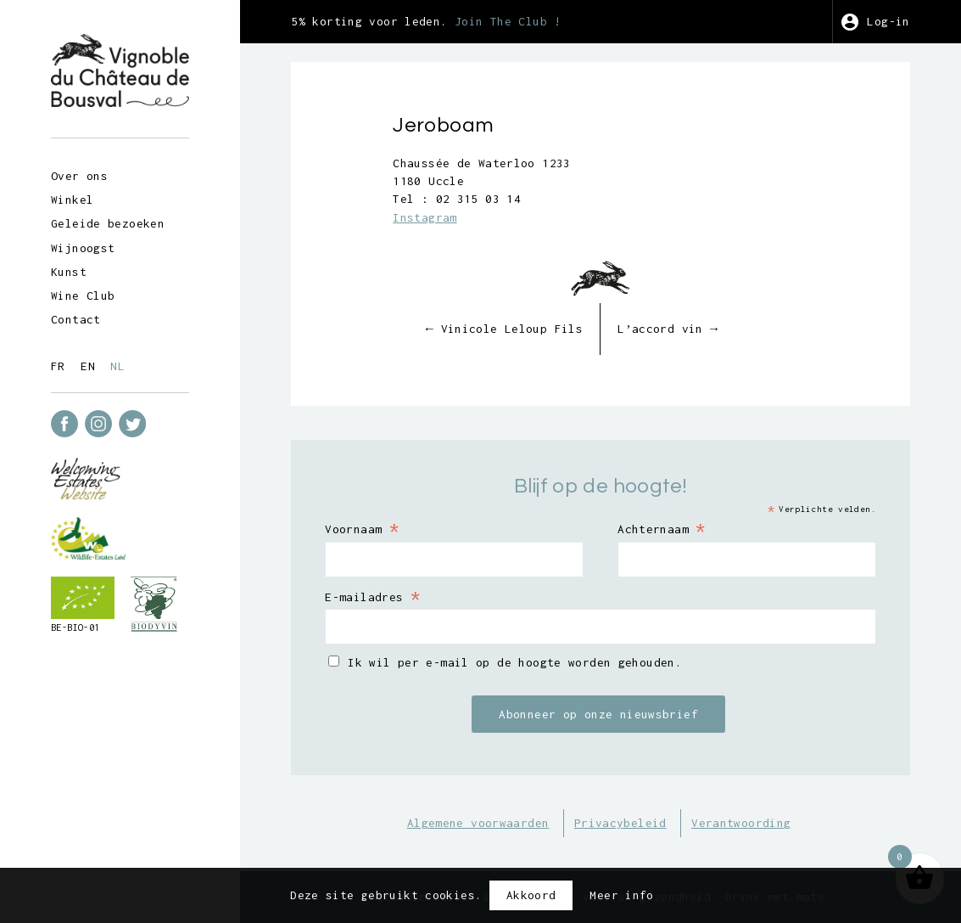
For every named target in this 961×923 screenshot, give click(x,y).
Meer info (621, 895)
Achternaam (661, 528)
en (88, 366)
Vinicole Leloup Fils (504, 328)
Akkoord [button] (531, 895)
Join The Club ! (508, 21)
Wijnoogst (83, 248)
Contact (76, 319)
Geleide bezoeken (108, 223)
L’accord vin (667, 328)
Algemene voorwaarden (478, 823)
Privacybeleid (620, 823)
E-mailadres (372, 596)
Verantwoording (741, 823)
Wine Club (83, 295)
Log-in (888, 21)
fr (58, 366)
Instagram (424, 217)
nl (117, 366)
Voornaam (362, 528)
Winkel (72, 199)
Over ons (79, 176)
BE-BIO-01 (75, 627)
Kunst (69, 272)
